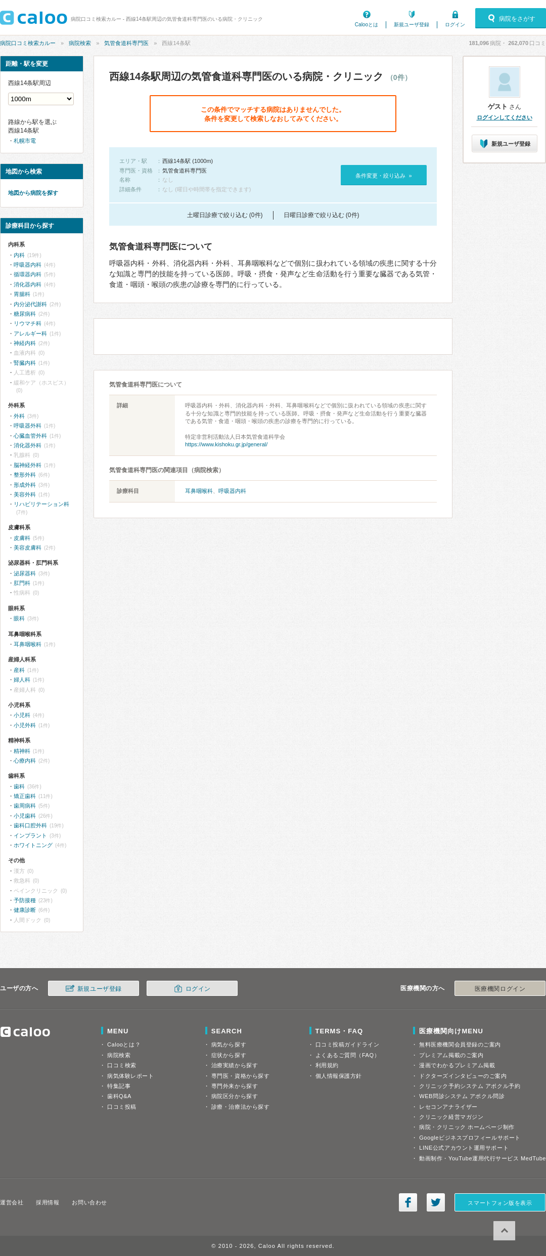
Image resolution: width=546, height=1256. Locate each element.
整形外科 (25, 475)
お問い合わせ (89, 1202)
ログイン (455, 24)
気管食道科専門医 (126, 43)
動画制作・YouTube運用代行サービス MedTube (482, 1158)
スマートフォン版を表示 (500, 1203)
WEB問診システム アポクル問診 (462, 1096)
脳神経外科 (27, 465)
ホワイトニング (33, 845)
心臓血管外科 (30, 436)
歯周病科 (25, 806)
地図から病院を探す (33, 193)
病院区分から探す (234, 1096)
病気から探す (228, 1044)
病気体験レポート (130, 1076)
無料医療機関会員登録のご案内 (460, 1044)
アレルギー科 (30, 333)
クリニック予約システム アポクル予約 (469, 1086)
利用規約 (327, 1065)
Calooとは (366, 24)
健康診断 (25, 910)
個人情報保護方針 (338, 1076)
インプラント (30, 835)
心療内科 (25, 761)
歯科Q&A (119, 1096)
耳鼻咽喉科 (199, 491)
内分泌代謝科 (30, 304)
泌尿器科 (25, 573)
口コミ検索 (121, 1065)
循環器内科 (27, 274)
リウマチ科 (27, 323)
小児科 (22, 715)
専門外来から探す (234, 1086)
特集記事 (118, 1086)
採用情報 (47, 1202)
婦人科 (22, 680)
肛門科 (22, 583)
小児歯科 (25, 816)
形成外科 (25, 485)
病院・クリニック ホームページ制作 (466, 1127)
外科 (19, 416)
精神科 (22, 751)
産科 (19, 670)
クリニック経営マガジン (451, 1117)
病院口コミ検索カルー (28, 43)
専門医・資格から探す (240, 1076)
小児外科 (25, 725)
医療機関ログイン (500, 988)
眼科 (19, 618)
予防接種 (25, 900)
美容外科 (25, 494)
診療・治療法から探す (240, 1107)
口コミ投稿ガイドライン (347, 1044)
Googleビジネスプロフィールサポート (469, 1138)
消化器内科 (27, 284)
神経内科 (25, 343)
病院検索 (80, 43)
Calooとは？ (124, 1044)
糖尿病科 (25, 314)
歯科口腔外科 (30, 825)
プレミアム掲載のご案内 (451, 1055)
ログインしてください (504, 117)
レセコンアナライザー (448, 1107)
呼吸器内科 (232, 491)
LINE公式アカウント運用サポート (464, 1148)
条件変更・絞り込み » (383, 176)
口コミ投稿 (121, 1107)
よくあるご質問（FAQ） (347, 1055)
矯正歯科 (25, 796)
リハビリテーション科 (41, 504)
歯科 (19, 786)
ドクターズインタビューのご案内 (463, 1076)
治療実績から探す (234, 1065)
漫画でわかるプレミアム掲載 (457, 1065)
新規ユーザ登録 (411, 24)
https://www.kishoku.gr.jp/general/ (226, 444)
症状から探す (228, 1055)
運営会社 (11, 1202)
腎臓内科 (25, 363)
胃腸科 (22, 294)
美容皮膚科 (27, 548)
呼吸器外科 (27, 426)
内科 (19, 255)
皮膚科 (22, 538)
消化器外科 (27, 445)
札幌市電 (25, 141)
